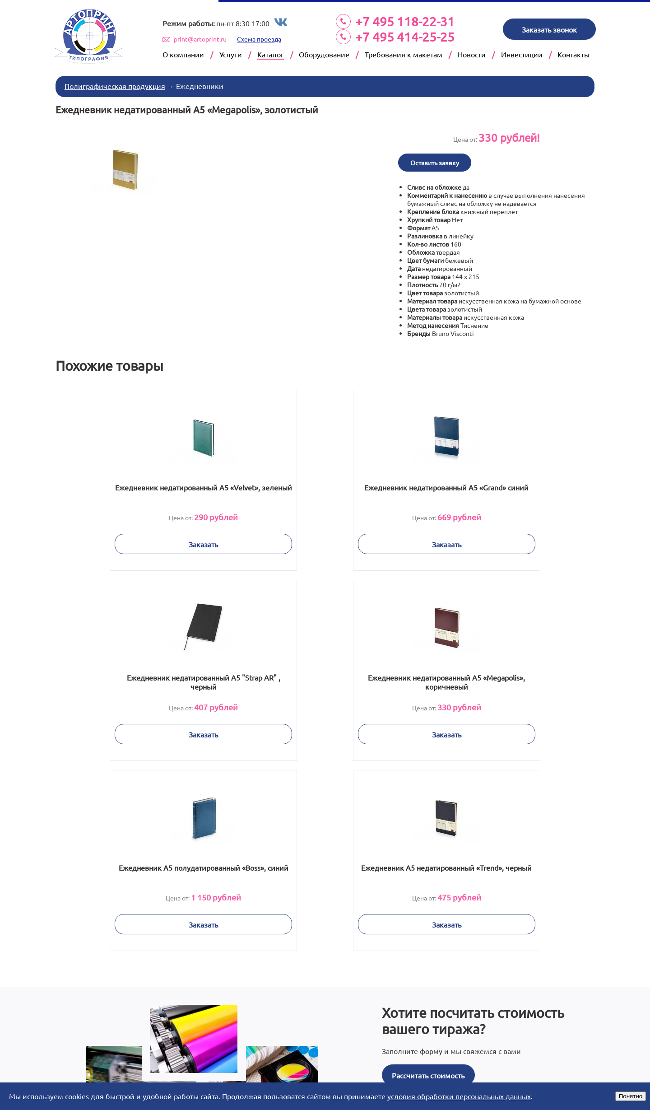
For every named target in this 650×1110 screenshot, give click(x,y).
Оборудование (324, 54)
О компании (183, 54)
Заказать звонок (549, 29)
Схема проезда (259, 39)
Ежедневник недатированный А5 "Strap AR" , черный (499, 490)
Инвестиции (522, 54)
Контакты (573, 54)
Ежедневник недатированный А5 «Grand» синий (325, 490)
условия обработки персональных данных (459, 1096)
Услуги (230, 54)
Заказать (150, 542)
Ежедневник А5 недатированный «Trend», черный (499, 680)
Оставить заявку (436, 161)
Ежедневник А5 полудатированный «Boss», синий (325, 680)
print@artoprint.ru (200, 39)
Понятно (630, 1096)
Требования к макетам (403, 54)
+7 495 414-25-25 (405, 36)
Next (526, 1065)
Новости (472, 54)
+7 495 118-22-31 (405, 21)
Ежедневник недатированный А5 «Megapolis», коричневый (150, 680)
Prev (123, 1065)
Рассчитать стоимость (428, 881)
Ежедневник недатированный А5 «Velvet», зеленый (150, 490)
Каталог (270, 54)
